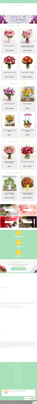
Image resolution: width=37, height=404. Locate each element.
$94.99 (9, 135)
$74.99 (27, 108)
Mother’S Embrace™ (9, 45)
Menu (3, 13)
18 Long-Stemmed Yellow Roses (9, 131)
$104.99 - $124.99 (9, 198)
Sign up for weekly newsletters (18, 269)
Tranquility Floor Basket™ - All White (9, 193)
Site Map (23, 403)
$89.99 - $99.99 (27, 166)
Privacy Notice (10, 403)
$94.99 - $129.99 (9, 77)
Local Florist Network (17, 403)
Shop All (26, 26)
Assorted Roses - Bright (27, 72)
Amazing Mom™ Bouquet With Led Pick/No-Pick (27, 46)
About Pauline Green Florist (7, 275)
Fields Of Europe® (27, 103)
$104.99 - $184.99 (27, 198)
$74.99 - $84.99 (9, 50)
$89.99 (27, 135)
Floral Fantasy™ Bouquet (27, 161)
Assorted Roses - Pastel (9, 72)
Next (35, 41)
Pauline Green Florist (18, 5)
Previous (2, 41)
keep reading (5, 287)
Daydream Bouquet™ (9, 103)
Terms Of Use (4, 403)
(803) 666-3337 (5, 1)
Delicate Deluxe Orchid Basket (27, 131)
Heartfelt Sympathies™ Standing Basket (28, 193)
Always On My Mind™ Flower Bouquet (9, 162)
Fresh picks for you (18, 263)
